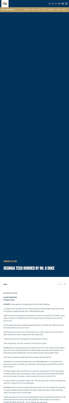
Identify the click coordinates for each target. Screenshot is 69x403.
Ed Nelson (7, 348)
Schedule (26, 9)
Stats (39, 9)
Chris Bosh (7, 387)
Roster (33, 9)
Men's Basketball (7, 9)
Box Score (7, 293)
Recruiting (51, 9)
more (63, 9)
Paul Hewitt (40, 361)
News (44, 9)
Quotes (14, 293)
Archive (58, 9)
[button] (49, 3)
